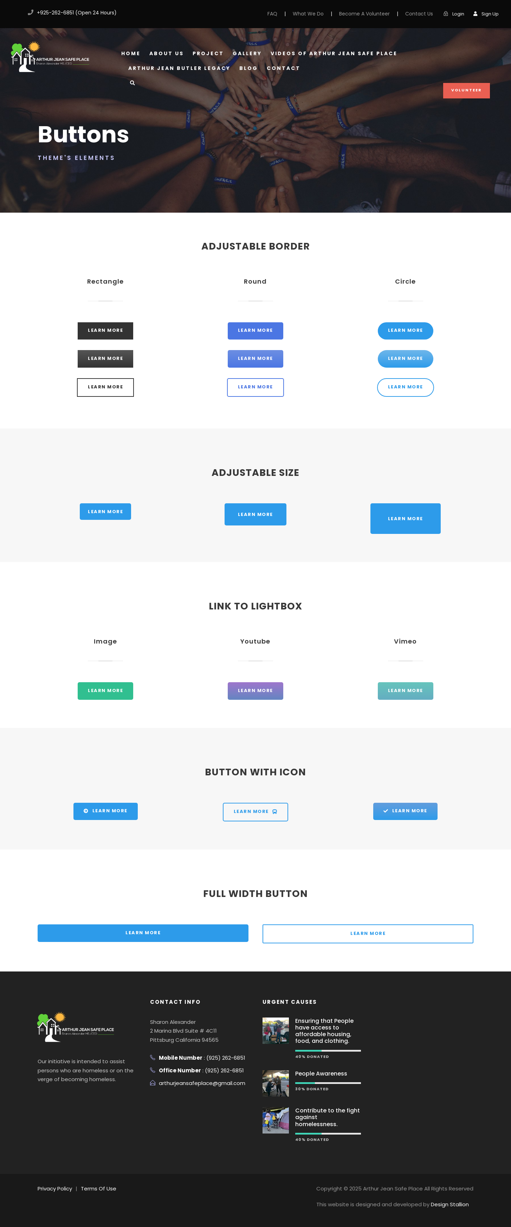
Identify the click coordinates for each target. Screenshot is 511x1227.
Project (208, 53)
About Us (166, 53)
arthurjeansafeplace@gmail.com (202, 1083)
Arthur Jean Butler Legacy (179, 68)
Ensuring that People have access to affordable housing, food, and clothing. (324, 1031)
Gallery (247, 53)
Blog (248, 68)
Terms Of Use (98, 1188)
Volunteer (466, 90)
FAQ (272, 13)
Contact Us (419, 13)
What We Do (308, 13)
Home (131, 53)
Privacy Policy (55, 1188)
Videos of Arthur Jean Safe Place (334, 53)
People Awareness (321, 1074)
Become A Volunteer (364, 13)
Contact (283, 68)
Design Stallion (450, 1204)
